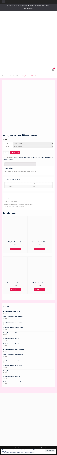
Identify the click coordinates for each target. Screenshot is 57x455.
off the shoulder (47, 157)
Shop (35, 447)
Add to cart (16, 152)
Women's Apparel (6, 76)
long (42, 157)
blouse (35, 157)
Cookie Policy (32, 452)
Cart (39, 447)
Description (9, 164)
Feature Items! (28, 447)
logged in (13, 206)
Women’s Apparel (19, 447)
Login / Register (29, 8)
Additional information (20, 164)
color (7, 146)
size (8, 143)
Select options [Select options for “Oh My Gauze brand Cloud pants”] (40, 290)
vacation (11, 159)
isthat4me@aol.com (22, 5)
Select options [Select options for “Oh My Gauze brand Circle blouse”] (40, 249)
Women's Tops (16, 76)
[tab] (8, 164)
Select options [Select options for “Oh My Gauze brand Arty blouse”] (16, 249)
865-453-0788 (12, 5)
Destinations (44, 447)
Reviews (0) (32, 164)
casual (38, 157)
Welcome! (10, 447)
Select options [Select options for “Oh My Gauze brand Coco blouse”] (16, 290)
